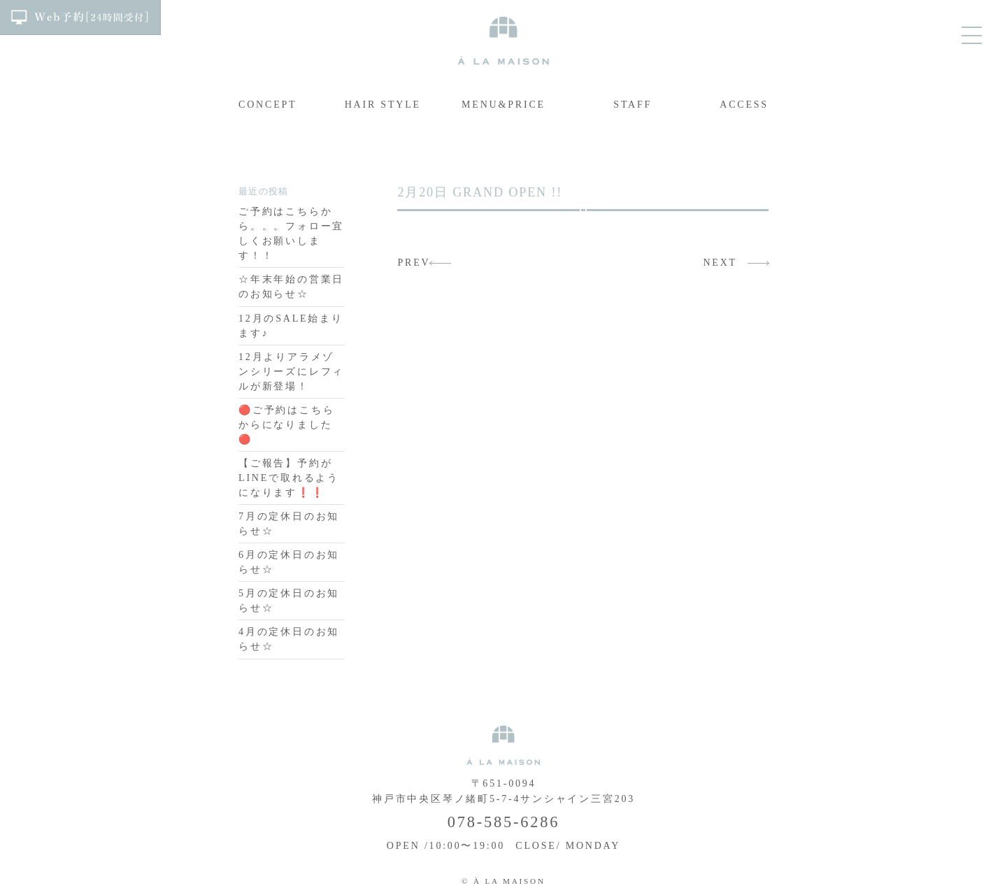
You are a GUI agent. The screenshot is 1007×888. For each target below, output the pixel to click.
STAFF (632, 104)
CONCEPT (267, 104)
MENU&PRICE (503, 104)
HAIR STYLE (383, 104)
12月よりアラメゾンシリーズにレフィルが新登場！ (291, 372)
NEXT (720, 262)
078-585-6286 (503, 822)
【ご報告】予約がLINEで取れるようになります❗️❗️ (288, 478)
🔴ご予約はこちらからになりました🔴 (286, 425)
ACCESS (744, 104)
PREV (413, 262)
